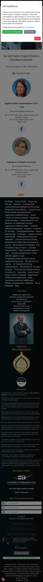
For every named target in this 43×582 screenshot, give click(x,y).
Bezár (37, 38)
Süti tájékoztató (31, 27)
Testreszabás (29, 32)
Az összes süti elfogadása (12, 32)
